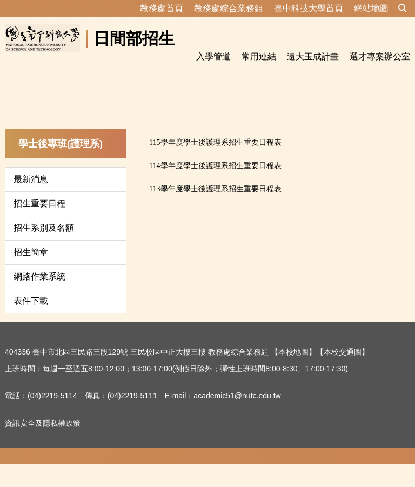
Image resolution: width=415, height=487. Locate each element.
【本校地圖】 (293, 374)
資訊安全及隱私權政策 (43, 446)
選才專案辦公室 (380, 56)
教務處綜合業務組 (228, 8)
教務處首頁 (161, 8)
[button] (402, 8)
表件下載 (31, 323)
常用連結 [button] (259, 56)
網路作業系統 (39, 299)
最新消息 (31, 201)
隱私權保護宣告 (31, 473)
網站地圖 (371, 8)
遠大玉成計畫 (313, 56)
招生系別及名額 (44, 250)
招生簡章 (31, 274)
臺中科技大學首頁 (308, 8)
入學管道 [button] (213, 56)
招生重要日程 (39, 226)
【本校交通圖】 (342, 374)
